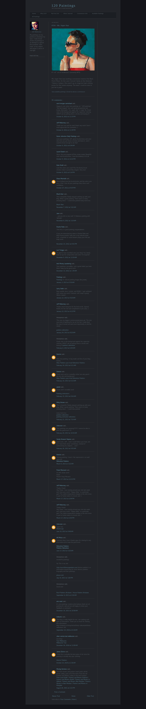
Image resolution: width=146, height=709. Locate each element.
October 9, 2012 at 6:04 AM (65, 145)
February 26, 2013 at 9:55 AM (66, 448)
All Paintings (36, 16)
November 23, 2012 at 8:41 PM (66, 244)
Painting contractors (62, 393)
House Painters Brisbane (81, 593)
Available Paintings (97, 13)
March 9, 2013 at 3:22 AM (64, 464)
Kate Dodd (60, 165)
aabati (58, 387)
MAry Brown (60, 402)
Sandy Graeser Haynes (64, 439)
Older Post (90, 696)
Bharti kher (60, 194)
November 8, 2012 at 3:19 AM (66, 221)
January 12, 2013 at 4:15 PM (65, 311)
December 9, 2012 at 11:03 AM (66, 257)
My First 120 (55, 13)
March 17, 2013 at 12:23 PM (65, 479)
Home (34, 13)
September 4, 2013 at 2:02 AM (66, 595)
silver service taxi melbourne (65, 636)
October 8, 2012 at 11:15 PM (65, 116)
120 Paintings (63, 6)
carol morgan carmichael (64, 103)
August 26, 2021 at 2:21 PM (65, 688)
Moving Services (61, 669)
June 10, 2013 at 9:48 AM (64, 531)
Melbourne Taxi (61, 643)
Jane (58, 213)
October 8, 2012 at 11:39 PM (65, 130)
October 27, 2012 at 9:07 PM (65, 188)
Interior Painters (61, 660)
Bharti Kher (60, 204)
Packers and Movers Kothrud (78, 677)
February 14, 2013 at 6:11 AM (66, 365)
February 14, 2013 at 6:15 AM (66, 381)
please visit (60, 575)
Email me (70, 92)
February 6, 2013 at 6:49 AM (65, 348)
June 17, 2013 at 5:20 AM (64, 551)
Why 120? (43, 13)
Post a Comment (59, 692)
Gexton (59, 354)
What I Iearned (67, 13)
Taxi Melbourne (61, 641)
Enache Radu (60, 227)
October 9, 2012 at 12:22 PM (65, 159)
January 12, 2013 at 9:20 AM (65, 298)
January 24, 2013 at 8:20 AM (65, 332)
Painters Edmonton (62, 548)
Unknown (59, 426)
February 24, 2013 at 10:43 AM (66, 433)
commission (81, 92)
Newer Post (56, 696)
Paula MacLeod (61, 470)
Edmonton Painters (62, 461)
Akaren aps (60, 529)
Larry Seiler (60, 289)
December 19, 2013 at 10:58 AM (67, 611)
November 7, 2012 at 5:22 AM (66, 207)
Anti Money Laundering (64, 264)
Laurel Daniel (60, 152)
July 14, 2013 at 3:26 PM (64, 578)
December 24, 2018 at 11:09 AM (67, 645)
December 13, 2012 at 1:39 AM (66, 271)
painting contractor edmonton (65, 417)
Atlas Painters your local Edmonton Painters (70, 363)
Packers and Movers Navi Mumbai (73, 681)
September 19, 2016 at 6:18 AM (66, 630)
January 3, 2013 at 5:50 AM (65, 282)
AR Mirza (59, 538)
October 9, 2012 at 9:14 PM (65, 172)
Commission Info (82, 13)
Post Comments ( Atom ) (68, 699)
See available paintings (59, 92)
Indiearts (59, 617)
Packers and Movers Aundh (65, 679)
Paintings (59, 277)
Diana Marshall (61, 179)
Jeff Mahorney (61, 123)
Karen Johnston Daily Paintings (66, 136)
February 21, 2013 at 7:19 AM (66, 419)
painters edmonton (62, 330)
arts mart (59, 601)
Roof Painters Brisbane (64, 593)
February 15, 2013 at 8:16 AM (66, 396)
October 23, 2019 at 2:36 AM (65, 663)
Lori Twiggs (60, 250)
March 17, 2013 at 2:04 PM (65, 499)
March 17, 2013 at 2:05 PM (65, 518)
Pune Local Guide (61, 677)
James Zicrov (60, 652)
